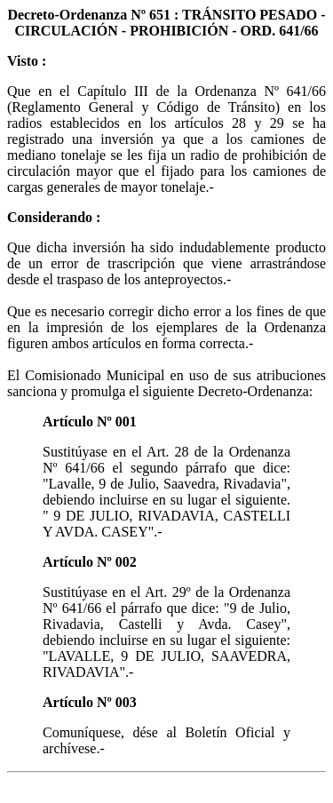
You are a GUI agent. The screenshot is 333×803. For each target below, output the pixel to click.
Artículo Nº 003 (90, 702)
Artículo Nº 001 (90, 421)
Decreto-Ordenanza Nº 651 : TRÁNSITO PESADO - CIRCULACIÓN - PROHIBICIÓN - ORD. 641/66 (166, 22)
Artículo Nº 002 (90, 561)
